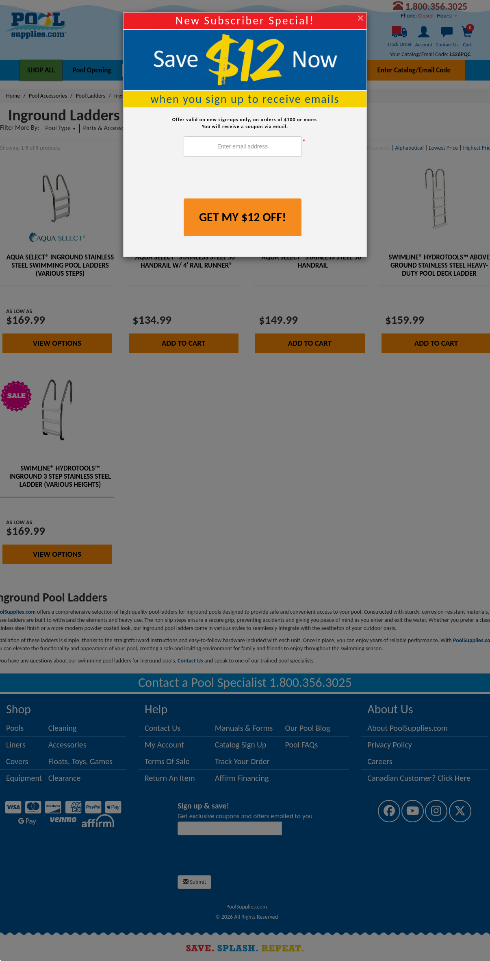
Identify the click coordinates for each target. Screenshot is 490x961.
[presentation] (245, 178)
